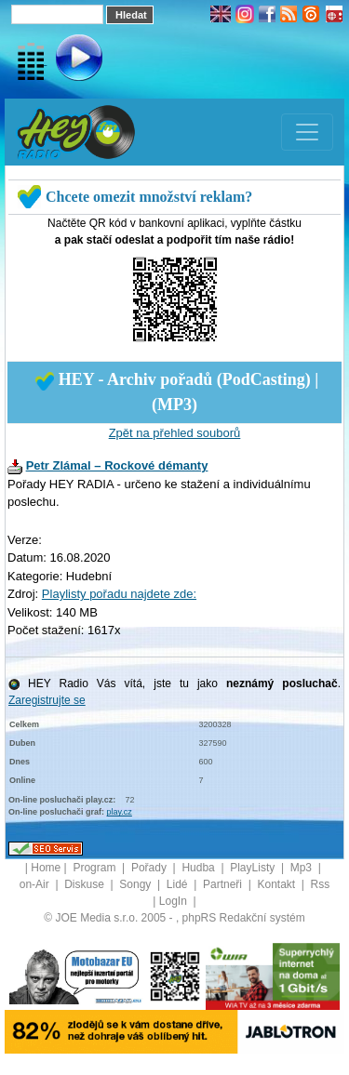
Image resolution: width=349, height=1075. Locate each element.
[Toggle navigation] (307, 132)
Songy (136, 884)
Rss (320, 884)
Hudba (199, 867)
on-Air (36, 884)
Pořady (150, 867)
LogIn (174, 901)
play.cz (119, 811)
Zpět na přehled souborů (175, 433)
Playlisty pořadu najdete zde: (119, 594)
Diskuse (85, 884)
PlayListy (253, 867)
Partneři (224, 884)
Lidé (179, 884)
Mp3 (302, 867)
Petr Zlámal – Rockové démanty (117, 465)
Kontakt (277, 884)
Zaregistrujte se (47, 700)
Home (45, 867)
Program (95, 867)
